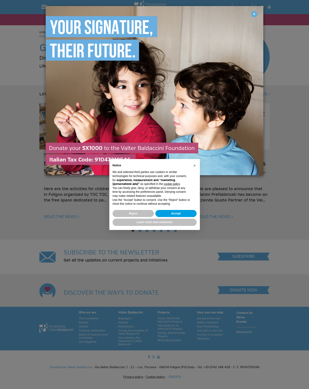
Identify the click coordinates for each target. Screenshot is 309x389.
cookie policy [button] (172, 184)
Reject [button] (133, 213)
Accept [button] (176, 213)
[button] (194, 165)
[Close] (254, 14)
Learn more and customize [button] (154, 222)
